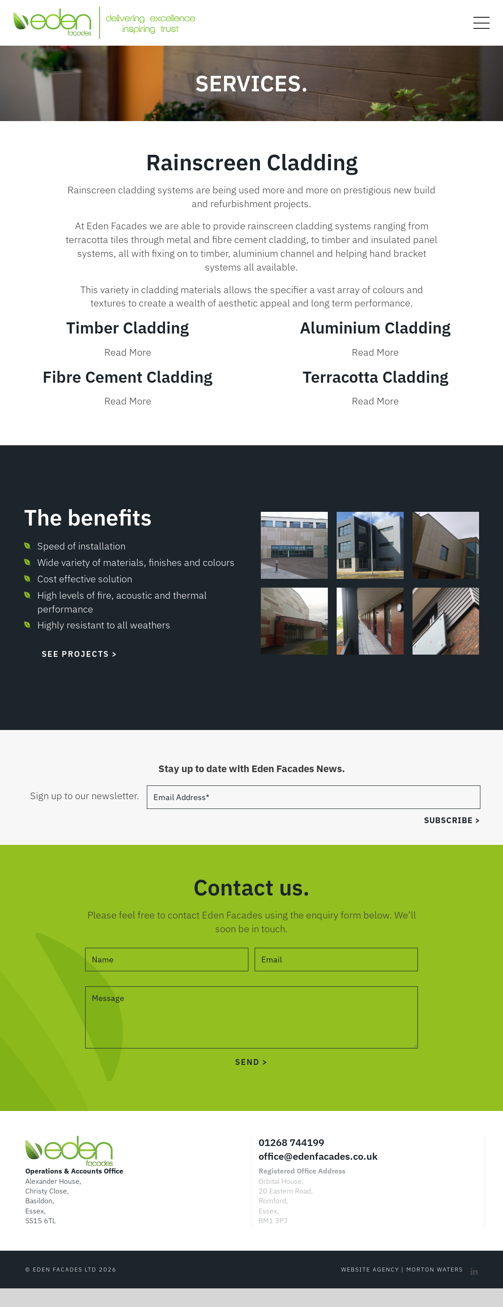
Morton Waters (434, 1269)
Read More (127, 351)
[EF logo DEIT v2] (104, 11)
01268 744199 (291, 1142)
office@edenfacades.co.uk (318, 1156)
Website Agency (370, 1269)
